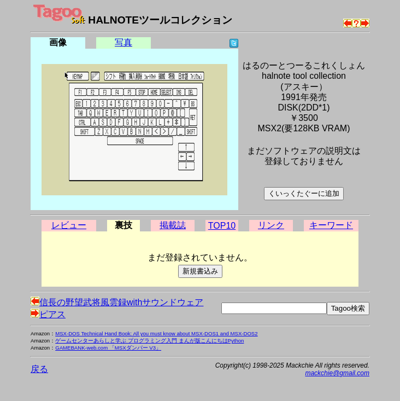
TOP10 (222, 225)
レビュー (68, 225)
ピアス (48, 314)
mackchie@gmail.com (337, 373)
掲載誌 (173, 225)
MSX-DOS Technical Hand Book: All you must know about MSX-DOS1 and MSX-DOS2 (156, 333)
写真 (123, 42)
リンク (271, 225)
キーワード (331, 225)
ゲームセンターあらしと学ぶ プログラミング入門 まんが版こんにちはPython (149, 341)
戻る (39, 369)
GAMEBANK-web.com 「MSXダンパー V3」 (108, 348)
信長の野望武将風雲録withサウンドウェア (117, 302)
